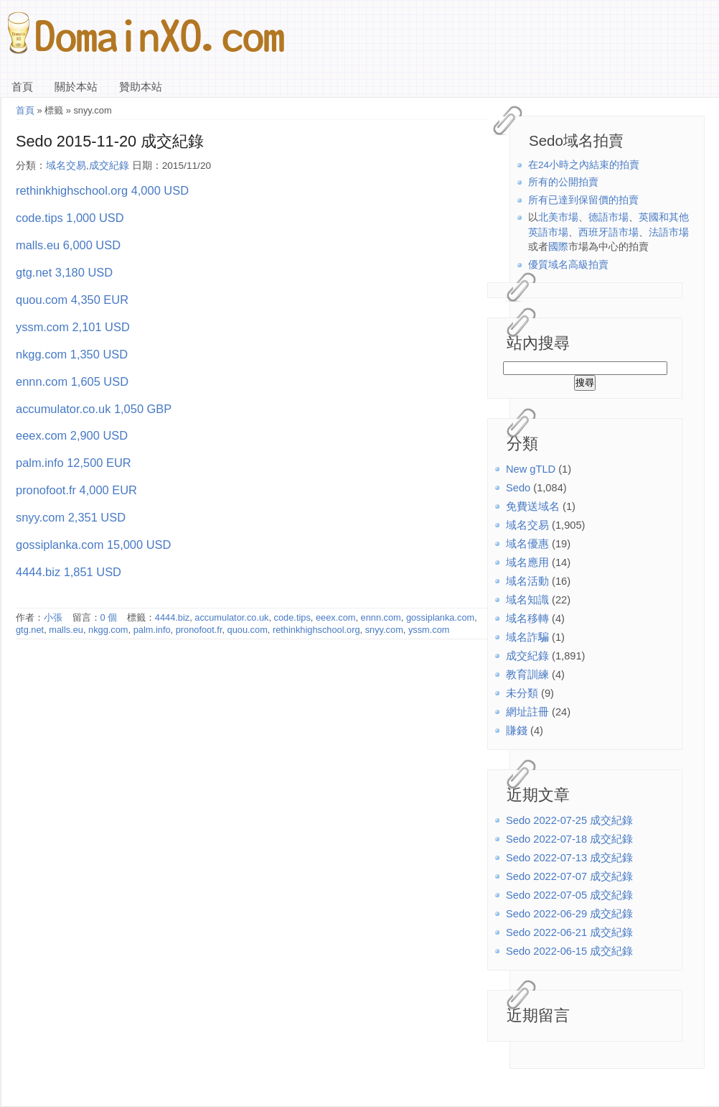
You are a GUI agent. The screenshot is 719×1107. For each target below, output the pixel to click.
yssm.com (429, 629)
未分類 (522, 693)
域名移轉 (527, 618)
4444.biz (172, 617)
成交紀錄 (527, 656)
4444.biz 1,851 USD (68, 571)
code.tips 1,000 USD (70, 217)
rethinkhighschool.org (316, 629)
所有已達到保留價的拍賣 (583, 200)
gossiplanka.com (440, 617)
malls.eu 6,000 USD (68, 244)
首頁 (22, 87)
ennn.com (381, 617)
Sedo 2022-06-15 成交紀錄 (569, 951)
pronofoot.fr (199, 629)
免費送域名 (533, 506)
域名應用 (527, 562)
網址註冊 (527, 712)
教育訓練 (527, 674)
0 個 (109, 617)
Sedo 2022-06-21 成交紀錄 (569, 932)
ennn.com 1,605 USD (72, 381)
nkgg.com (108, 629)
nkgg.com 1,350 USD (72, 354)
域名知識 (527, 600)
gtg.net (30, 629)
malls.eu (66, 629)
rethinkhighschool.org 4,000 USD (102, 190)
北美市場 (558, 217)
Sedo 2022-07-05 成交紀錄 (569, 895)
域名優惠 (527, 544)
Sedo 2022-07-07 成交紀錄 (569, 876)
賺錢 (516, 730)
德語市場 (608, 217)
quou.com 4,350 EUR (72, 299)
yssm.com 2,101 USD (73, 326)
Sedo (518, 488)
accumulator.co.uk (231, 617)
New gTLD (530, 469)
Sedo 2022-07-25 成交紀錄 (569, 820)
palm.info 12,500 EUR (73, 462)
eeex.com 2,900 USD (72, 435)
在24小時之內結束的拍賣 (583, 164)
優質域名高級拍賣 (568, 264)
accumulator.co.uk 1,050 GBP (93, 408)
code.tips (292, 617)
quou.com (247, 629)
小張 (53, 617)
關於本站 (76, 87)
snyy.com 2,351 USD (71, 517)
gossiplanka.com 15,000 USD (93, 544)
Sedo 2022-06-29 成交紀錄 (569, 914)
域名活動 (527, 581)
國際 (558, 246)
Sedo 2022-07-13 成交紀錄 (569, 857)
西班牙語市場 (608, 232)
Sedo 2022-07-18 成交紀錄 (569, 839)
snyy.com (384, 629)
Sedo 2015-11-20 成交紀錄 (110, 141)
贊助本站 (140, 87)
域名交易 (527, 525)
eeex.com (335, 617)
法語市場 (669, 232)
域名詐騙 (527, 637)
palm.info (152, 629)
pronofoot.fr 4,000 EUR (76, 489)
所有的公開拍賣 (563, 182)
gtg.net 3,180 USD (64, 272)
